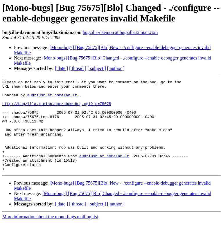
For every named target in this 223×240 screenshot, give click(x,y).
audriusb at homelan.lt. (53, 98)
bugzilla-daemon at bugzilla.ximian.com (120, 32)
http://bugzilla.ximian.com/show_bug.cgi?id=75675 (56, 108)
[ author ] (116, 68)
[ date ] (61, 68)
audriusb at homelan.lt (104, 171)
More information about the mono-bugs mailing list (50, 234)
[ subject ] (96, 68)
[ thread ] (77, 68)
